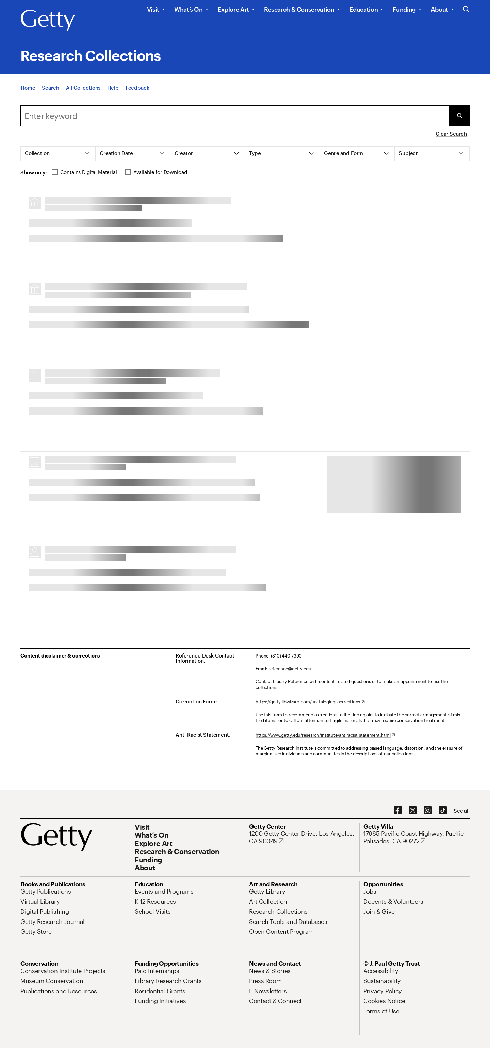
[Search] (50, 88)
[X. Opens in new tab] (413, 810)
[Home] (28, 88)
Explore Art (233, 9)
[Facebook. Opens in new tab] (398, 810)
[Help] (112, 88)
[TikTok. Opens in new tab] (443, 810)
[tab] (58, 154)
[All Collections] (83, 88)
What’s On (188, 9)
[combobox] (234, 115)
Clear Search (451, 134)
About (439, 9)
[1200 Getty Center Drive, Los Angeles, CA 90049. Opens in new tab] (302, 837)
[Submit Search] (459, 115)
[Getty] (47, 21)
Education (363, 9)
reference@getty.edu (289, 668)
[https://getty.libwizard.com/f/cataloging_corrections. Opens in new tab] (310, 702)
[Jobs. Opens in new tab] (369, 891)
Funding (404, 9)
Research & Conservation (299, 9)
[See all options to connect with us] (462, 810)
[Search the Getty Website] (466, 9)
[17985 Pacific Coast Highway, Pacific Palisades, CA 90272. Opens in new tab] (416, 837)
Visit (153, 9)
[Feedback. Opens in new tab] (137, 88)
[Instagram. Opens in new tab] (428, 810)
